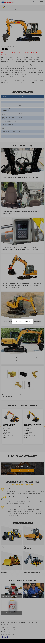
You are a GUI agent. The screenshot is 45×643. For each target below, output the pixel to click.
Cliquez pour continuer (22, 322)
